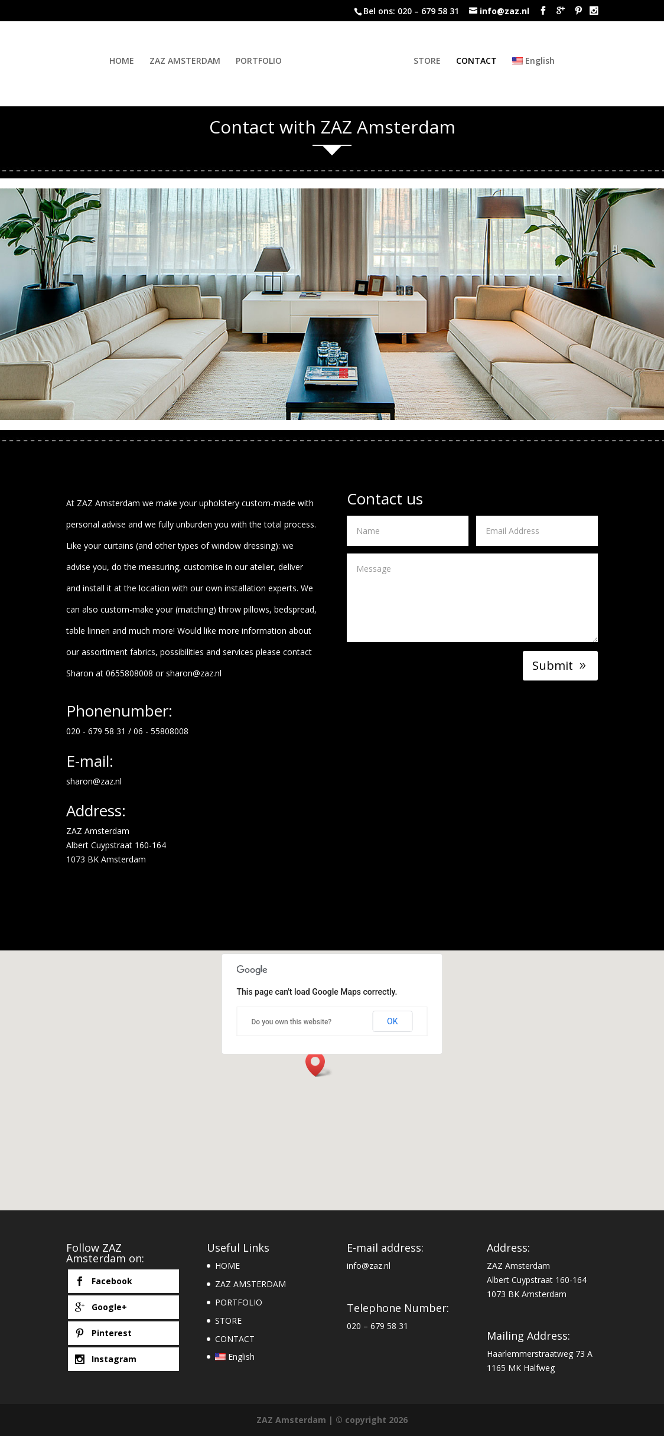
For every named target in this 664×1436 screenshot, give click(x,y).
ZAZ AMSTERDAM (174, 61)
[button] (319, 1064)
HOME (111, 61)
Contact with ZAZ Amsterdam (332, 127)
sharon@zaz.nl (194, 673)
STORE (437, 61)
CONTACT (486, 61)
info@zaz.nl (368, 1265)
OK (392, 1021)
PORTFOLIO (249, 61)
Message (472, 597)
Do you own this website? (292, 1022)
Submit (552, 665)
